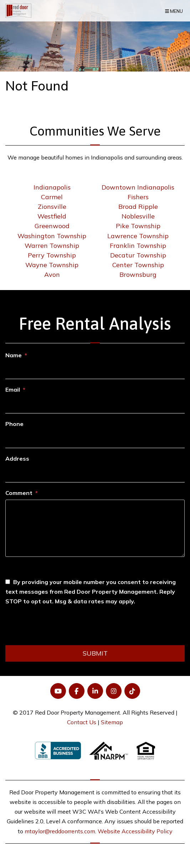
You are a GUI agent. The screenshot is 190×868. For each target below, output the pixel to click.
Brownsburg (137, 274)
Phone (14, 423)
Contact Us (81, 722)
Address (17, 458)
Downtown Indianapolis (138, 187)
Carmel (52, 197)
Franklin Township (138, 245)
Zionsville (52, 206)
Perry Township (52, 255)
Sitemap (112, 722)
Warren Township (52, 245)
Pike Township (138, 226)
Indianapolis (52, 187)
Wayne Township (51, 265)
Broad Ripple (138, 206)
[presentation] (59, 628)
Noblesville (138, 216)
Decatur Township (138, 255)
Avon (52, 274)
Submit (95, 653)
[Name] (95, 370)
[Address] (95, 473)
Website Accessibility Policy (135, 831)
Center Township (138, 265)
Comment (18, 492)
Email (12, 389)
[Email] (95, 404)
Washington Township (51, 236)
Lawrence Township (138, 236)
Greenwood (52, 226)
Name (13, 355)
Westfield (51, 216)
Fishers (138, 197)
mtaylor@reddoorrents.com (60, 831)
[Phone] (95, 439)
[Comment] (95, 528)
